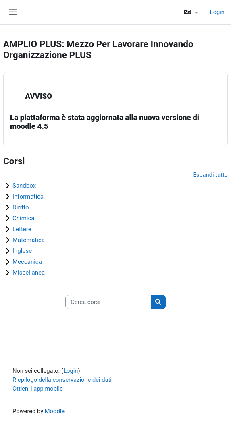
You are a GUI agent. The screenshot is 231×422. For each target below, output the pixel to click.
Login (217, 12)
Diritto (20, 207)
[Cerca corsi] (108, 302)
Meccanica (27, 261)
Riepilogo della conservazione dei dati (62, 379)
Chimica (23, 218)
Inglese (22, 250)
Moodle (55, 411)
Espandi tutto (210, 174)
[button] (190, 12)
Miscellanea (28, 272)
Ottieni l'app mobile (37, 388)
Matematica (28, 240)
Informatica (28, 196)
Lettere (21, 229)
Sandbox (24, 185)
